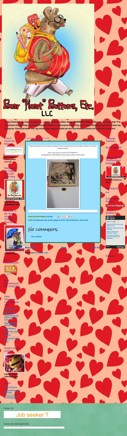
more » (108, 246)
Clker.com (9, 275)
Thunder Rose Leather (11, 332)
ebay (45, 220)
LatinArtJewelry (10, 328)
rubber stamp (83, 220)
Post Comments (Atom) (41, 253)
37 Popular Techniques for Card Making (11, 397)
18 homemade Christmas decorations (12, 391)
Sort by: (108, 221)
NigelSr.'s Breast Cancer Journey (114, 228)
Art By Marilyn (9, 309)
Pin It (107, 192)
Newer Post (30, 247)
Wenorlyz (7, 335)
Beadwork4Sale (9, 312)
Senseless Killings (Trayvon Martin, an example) (113, 237)
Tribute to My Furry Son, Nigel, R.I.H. (114, 225)
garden (50, 220)
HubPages (121, 247)
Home (63, 247)
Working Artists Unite (11, 338)
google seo (56, 220)
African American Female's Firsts (112, 232)
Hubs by (110, 217)
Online (63, 220)
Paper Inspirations (72, 220)
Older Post (96, 247)
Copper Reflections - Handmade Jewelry (11, 324)
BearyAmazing (38, 220)
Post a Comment (36, 236)
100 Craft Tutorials (10, 387)
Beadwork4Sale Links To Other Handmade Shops (11, 318)
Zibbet (6, 342)
